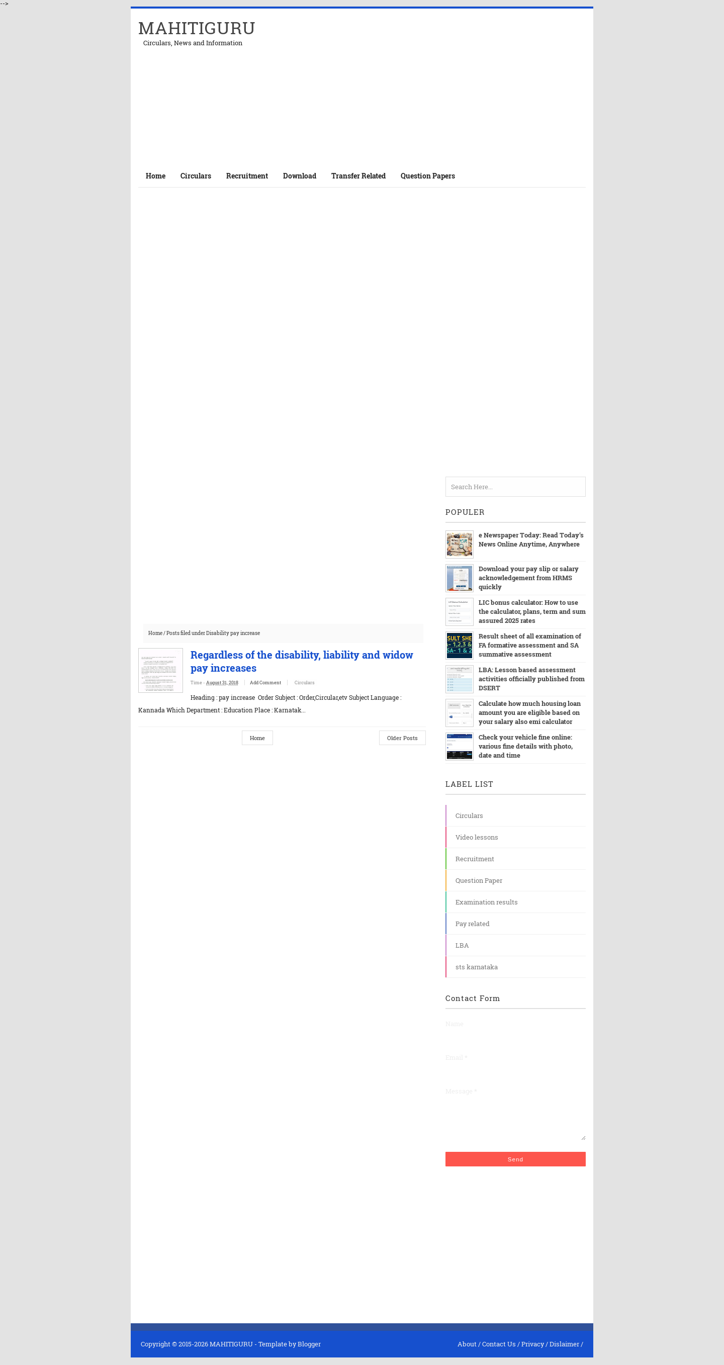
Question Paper (479, 880)
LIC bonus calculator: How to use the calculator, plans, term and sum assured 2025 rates (532, 611)
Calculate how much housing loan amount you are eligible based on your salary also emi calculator (530, 712)
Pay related (473, 923)
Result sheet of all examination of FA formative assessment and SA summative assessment (530, 645)
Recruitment (475, 858)
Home (155, 175)
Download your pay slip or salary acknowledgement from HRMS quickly (529, 577)
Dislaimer (564, 1351)
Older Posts (402, 738)
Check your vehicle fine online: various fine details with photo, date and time (526, 746)
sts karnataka (477, 966)
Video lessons (477, 837)
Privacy (532, 1351)
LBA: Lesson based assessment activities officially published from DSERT (532, 678)
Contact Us (499, 1351)
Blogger (309, 1351)
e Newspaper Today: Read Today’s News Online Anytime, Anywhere (531, 539)
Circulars (314, 682)
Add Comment (275, 682)
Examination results (487, 901)
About (467, 1351)
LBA (462, 945)
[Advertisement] (468, 86)
